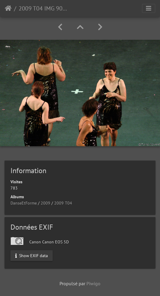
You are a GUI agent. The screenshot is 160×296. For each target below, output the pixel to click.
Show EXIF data (31, 255)
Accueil (8, 8)
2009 (45, 203)
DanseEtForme (23, 203)
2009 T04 (63, 203)
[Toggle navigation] (148, 8)
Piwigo (93, 283)
